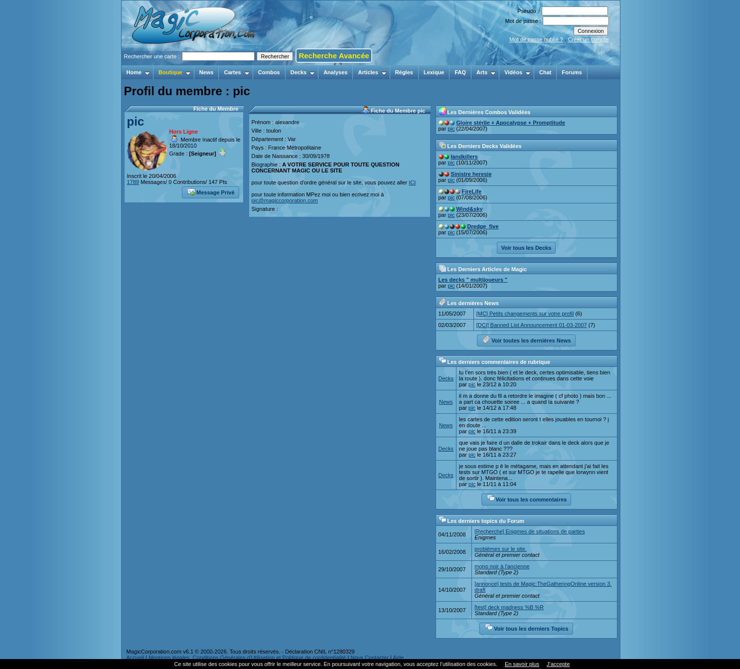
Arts (486, 72)
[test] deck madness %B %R (509, 607)
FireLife (472, 191)
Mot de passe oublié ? (536, 39)
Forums (572, 72)
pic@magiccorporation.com (285, 200)
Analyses (335, 72)
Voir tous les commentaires (527, 498)
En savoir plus (522, 664)
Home (138, 72)
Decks (303, 72)
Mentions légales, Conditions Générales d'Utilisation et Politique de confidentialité (247, 658)
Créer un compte (588, 39)
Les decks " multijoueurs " (473, 280)
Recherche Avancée (333, 55)
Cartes (236, 72)
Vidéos (517, 72)
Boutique (174, 72)
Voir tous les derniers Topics (526, 628)
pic (136, 121)
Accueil (135, 658)
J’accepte (558, 664)
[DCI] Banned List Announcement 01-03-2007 (531, 325)
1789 (133, 182)
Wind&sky (469, 209)
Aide (398, 658)
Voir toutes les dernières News (526, 339)
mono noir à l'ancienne (501, 566)
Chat (545, 72)
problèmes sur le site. (500, 549)
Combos (269, 72)
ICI (412, 182)
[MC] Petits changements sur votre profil (525, 314)
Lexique (434, 72)
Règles (404, 72)
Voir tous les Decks (526, 248)
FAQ (460, 72)
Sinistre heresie (471, 174)
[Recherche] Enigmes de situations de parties (529, 531)
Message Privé (210, 191)
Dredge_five (483, 226)
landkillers (464, 157)
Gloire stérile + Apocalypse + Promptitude (510, 123)
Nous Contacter (369, 658)
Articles (372, 72)
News (206, 72)
